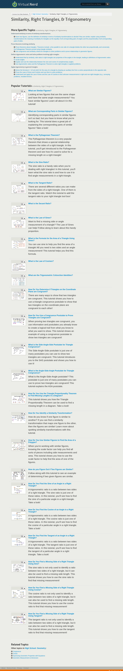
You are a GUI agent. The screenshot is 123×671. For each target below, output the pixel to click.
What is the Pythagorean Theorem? (44, 135)
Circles (15, 653)
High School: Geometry (40, 14)
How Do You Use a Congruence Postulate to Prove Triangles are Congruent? (50, 316)
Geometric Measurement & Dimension (25, 658)
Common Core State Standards (20, 14)
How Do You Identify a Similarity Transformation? (50, 413)
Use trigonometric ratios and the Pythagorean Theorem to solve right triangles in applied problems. (48, 64)
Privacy (19, 668)
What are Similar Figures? (39, 91)
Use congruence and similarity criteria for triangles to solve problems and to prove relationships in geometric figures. (54, 51)
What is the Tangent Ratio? (40, 183)
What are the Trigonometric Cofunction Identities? (50, 275)
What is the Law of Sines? (39, 218)
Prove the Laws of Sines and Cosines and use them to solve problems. (39, 72)
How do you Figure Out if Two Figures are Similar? (50, 469)
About (3, 668)
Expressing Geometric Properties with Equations (29, 656)
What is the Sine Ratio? (38, 162)
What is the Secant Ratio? (39, 203)
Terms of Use (11, 668)
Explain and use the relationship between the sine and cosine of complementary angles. (45, 62)
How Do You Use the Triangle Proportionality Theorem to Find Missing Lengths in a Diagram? (52, 394)
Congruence (17, 651)
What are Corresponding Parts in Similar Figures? (50, 111)
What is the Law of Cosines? (41, 261)
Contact (26, 668)
